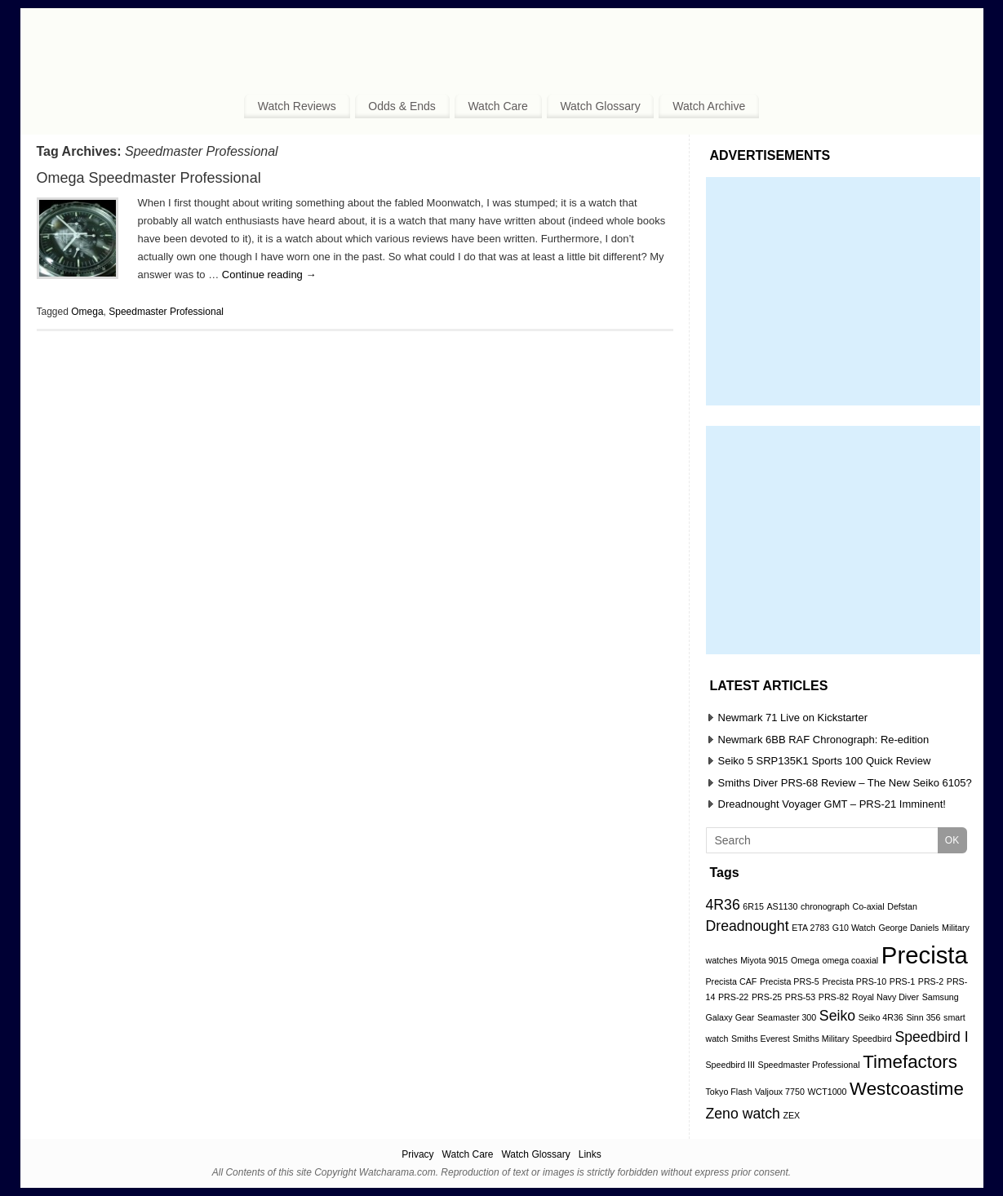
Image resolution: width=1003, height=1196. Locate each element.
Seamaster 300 (786, 1017)
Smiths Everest (760, 1038)
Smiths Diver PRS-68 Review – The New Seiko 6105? (845, 783)
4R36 (723, 905)
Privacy (417, 1154)
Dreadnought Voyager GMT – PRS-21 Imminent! (832, 804)
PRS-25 (767, 997)
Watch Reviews (297, 106)
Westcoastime (907, 1089)
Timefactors (910, 1062)
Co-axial (868, 906)
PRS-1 (902, 981)
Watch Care (497, 106)
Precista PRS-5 (789, 981)
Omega (87, 311)
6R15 (753, 906)
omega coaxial (850, 960)
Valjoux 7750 (780, 1091)
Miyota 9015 (764, 960)
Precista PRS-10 (854, 981)
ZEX (791, 1115)
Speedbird (872, 1038)
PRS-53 (800, 997)
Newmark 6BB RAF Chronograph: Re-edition (824, 739)
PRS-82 (834, 997)
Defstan (902, 906)
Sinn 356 (923, 1017)
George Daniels (908, 927)
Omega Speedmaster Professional (149, 178)
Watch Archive (708, 106)
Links (590, 1154)
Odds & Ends (402, 106)
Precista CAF (731, 981)
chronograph (825, 906)
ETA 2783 (810, 927)
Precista (924, 954)
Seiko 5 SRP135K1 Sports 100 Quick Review (824, 761)
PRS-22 (733, 997)
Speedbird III (730, 1065)
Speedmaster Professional (166, 311)
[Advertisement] (843, 291)
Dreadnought (747, 926)
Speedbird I (931, 1037)
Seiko (837, 1016)
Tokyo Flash (729, 1091)
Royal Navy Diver (885, 997)
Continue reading (269, 274)
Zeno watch (743, 1113)
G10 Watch (854, 927)
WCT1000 (826, 1091)
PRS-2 (930, 981)
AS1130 (781, 906)
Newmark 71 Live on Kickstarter (793, 717)
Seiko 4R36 (881, 1017)
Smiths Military (820, 1038)
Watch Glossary (600, 106)
